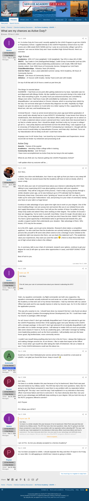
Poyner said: (23, 418)
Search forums (14, 23)
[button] (30, 20)
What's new (24, 20)
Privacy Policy (47, 497)
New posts (4, 23)
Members (46, 20)
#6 (86, 414)
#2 (86, 168)
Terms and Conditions (59, 497)
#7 (86, 448)
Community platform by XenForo (44, 494)
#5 (86, 377)
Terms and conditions (57, 490)
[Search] (86, 20)
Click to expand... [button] (52, 436)
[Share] (83, 38)
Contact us (44, 490)
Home (5, 20)
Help (77, 490)
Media (36, 20)
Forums (14, 20)
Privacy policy (69, 490)
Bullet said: (23, 273)
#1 (86, 38)
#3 (86, 268)
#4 (86, 351)
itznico (5, 34)
